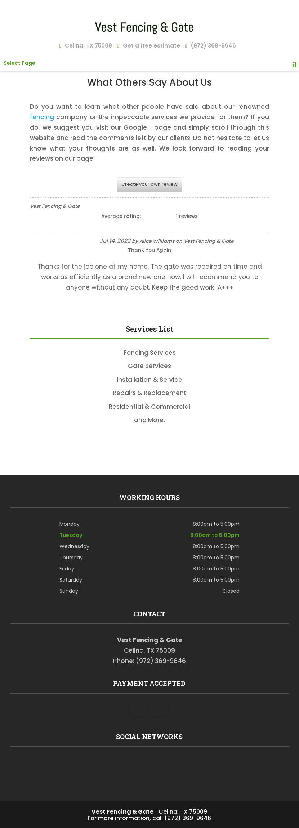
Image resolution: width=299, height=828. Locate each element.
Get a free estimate (150, 44)
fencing (42, 117)
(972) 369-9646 (212, 44)
